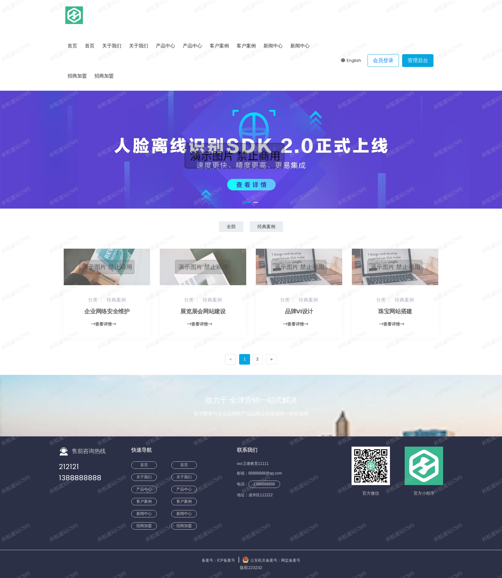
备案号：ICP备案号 (218, 560)
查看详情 (103, 327)
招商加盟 (77, 75)
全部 (231, 226)
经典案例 (266, 226)
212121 (69, 467)
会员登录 (383, 60)
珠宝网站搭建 (395, 314)
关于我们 (111, 45)
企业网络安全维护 (106, 314)
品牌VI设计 (299, 314)
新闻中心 (273, 45)
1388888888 (80, 478)
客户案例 (219, 45)
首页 (72, 45)
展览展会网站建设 (202, 314)
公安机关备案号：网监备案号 (275, 560)
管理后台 (418, 60)
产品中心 (165, 45)
